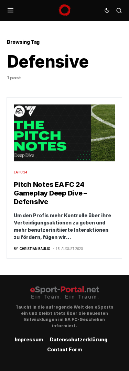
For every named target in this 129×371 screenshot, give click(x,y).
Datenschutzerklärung (78, 339)
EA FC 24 (20, 172)
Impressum (29, 339)
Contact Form (64, 349)
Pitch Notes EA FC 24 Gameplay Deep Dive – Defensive (50, 193)
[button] (10, 10)
